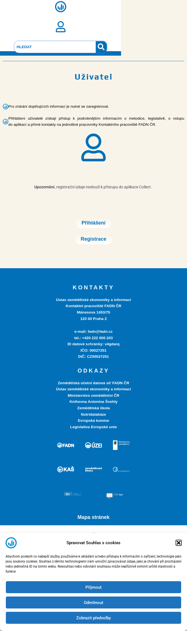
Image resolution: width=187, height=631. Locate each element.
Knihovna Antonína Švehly (94, 402)
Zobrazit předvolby (93, 617)
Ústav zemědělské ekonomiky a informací (93, 389)
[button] (178, 543)
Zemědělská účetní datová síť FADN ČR (93, 383)
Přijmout (93, 587)
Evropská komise (93, 420)
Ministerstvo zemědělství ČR (93, 395)
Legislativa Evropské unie (93, 427)
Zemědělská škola (93, 408)
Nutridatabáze (93, 414)
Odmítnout (93, 602)
